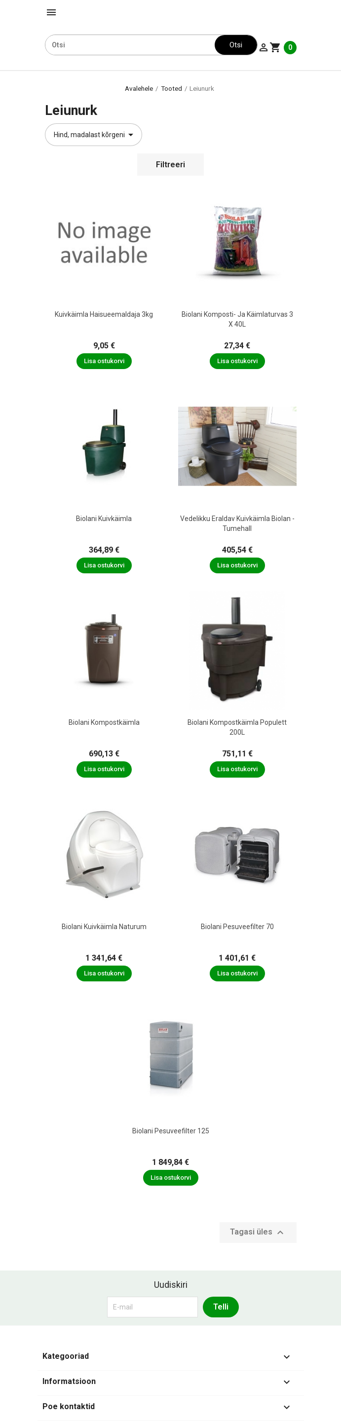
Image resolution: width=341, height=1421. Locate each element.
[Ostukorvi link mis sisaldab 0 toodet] (283, 47)
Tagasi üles (258, 1232)
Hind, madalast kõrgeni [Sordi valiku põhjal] (95, 135)
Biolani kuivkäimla (104, 519)
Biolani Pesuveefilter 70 (237, 927)
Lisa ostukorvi (104, 361)
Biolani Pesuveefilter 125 (170, 1131)
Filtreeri (170, 164)
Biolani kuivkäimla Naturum (104, 927)
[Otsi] (130, 45)
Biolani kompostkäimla (104, 722)
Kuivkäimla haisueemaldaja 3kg (104, 314)
